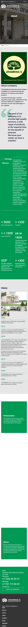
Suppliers (4, 618)
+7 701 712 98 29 (10, 584)
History (4, 612)
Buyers (4, 620)
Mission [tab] (5, 163)
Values (4, 615)
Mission (4, 610)
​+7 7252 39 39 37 (10, 579)
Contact (4, 625)
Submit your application (12, 589)
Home (2, 45)
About (3, 607)
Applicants (4, 623)
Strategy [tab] (7, 159)
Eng (25, 1)
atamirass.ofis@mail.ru (10, 1)
